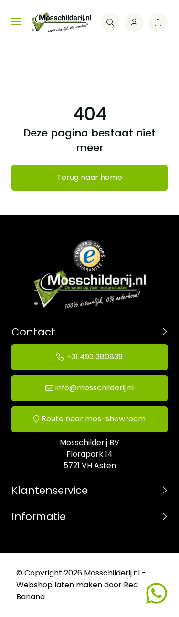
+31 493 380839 (94, 356)
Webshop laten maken (59, 584)
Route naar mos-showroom (94, 418)
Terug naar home (89, 177)
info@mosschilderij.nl (94, 387)
